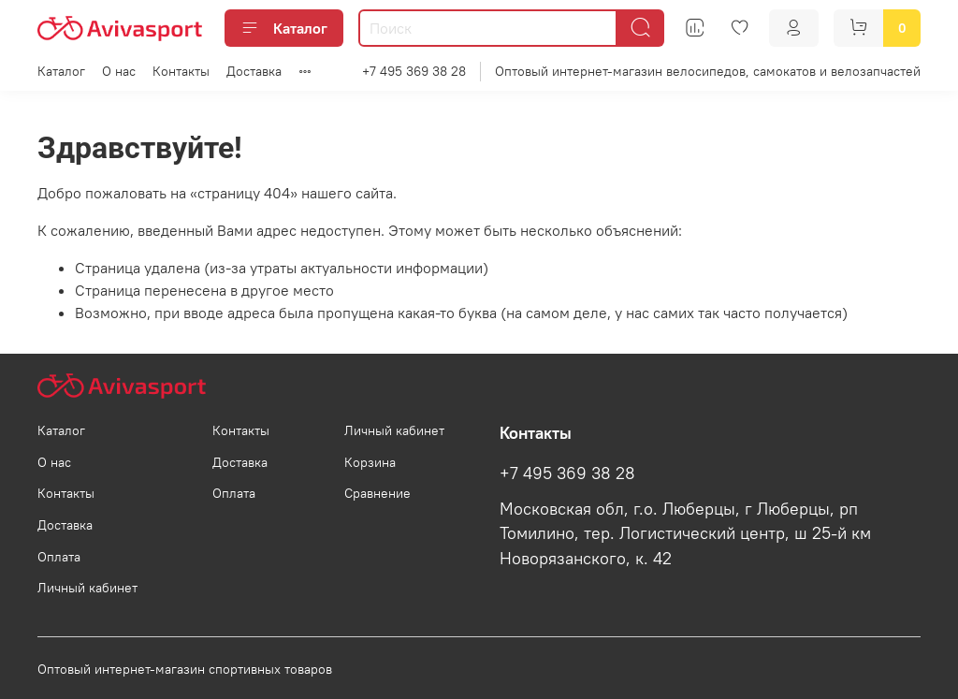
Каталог (283, 28)
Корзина (370, 462)
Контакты (181, 71)
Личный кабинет (87, 587)
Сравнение (377, 493)
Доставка (254, 71)
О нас (119, 71)
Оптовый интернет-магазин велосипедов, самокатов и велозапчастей (708, 71)
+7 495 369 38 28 (414, 71)
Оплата (58, 556)
